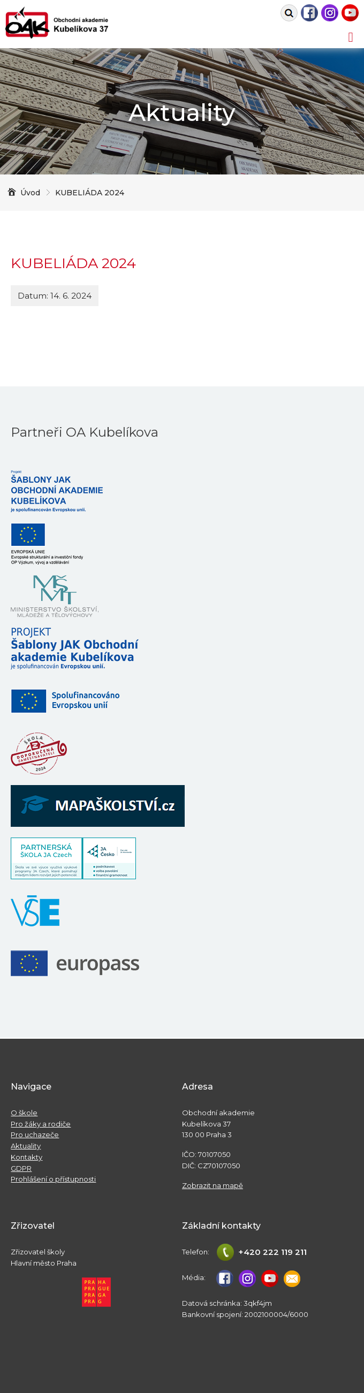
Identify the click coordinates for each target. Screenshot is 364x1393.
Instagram (329, 12)
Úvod (30, 192)
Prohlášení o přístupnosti (53, 1179)
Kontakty (26, 1157)
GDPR (21, 1168)
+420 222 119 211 (272, 1252)
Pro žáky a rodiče (41, 1124)
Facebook (309, 12)
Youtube (350, 12)
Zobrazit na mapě (212, 1185)
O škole (24, 1112)
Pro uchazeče (35, 1134)
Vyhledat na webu (289, 12)
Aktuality (26, 1145)
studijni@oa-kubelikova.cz (292, 1278)
